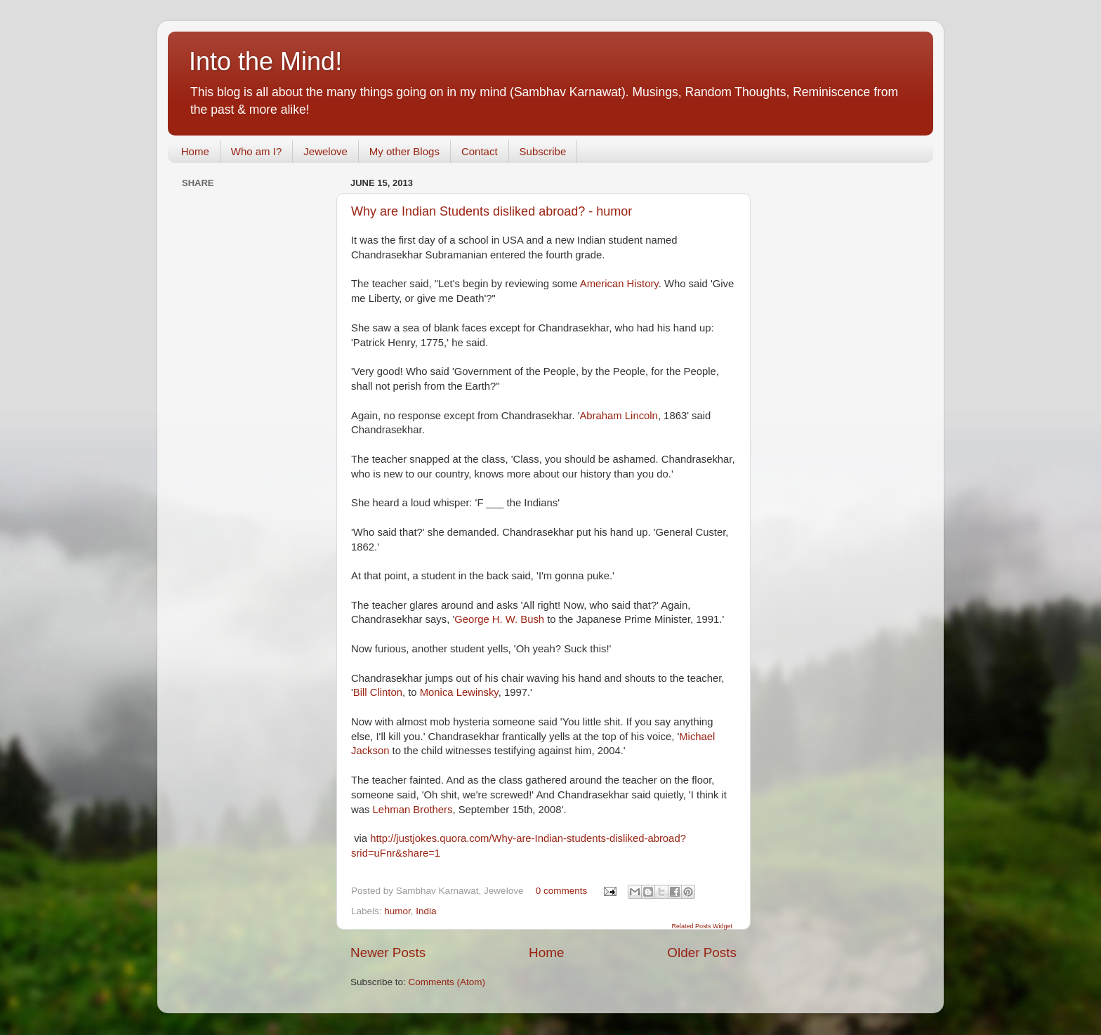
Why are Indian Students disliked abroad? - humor (491, 211)
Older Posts (702, 952)
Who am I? (256, 151)
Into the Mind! (265, 61)
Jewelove (325, 151)
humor (397, 911)
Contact (479, 151)
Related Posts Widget (701, 926)
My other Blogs (404, 151)
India (426, 911)
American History (619, 283)
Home (195, 151)
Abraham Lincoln (618, 415)
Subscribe (543, 151)
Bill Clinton (377, 692)
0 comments (562, 890)
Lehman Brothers (413, 809)
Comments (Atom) (447, 982)
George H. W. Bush (499, 619)
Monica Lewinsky (459, 692)
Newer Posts (388, 952)
